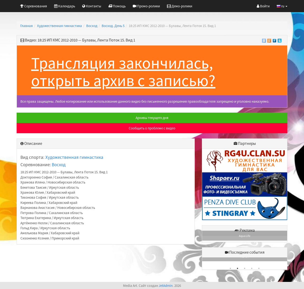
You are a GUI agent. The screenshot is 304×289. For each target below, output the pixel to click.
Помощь (117, 6)
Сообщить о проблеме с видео (152, 128)
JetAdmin (166, 285)
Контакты (91, 6)
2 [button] (237, 268)
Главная (26, 25)
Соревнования (33, 6)
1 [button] (230, 268)
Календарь (64, 6)
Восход (91, 25)
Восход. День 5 (113, 25)
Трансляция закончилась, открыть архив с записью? (123, 71)
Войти (263, 6)
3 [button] (244, 268)
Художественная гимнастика (59, 25)
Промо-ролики (146, 6)
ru (282, 6)
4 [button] (251, 268)
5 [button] (258, 268)
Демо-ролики (179, 6)
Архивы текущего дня (152, 117)
